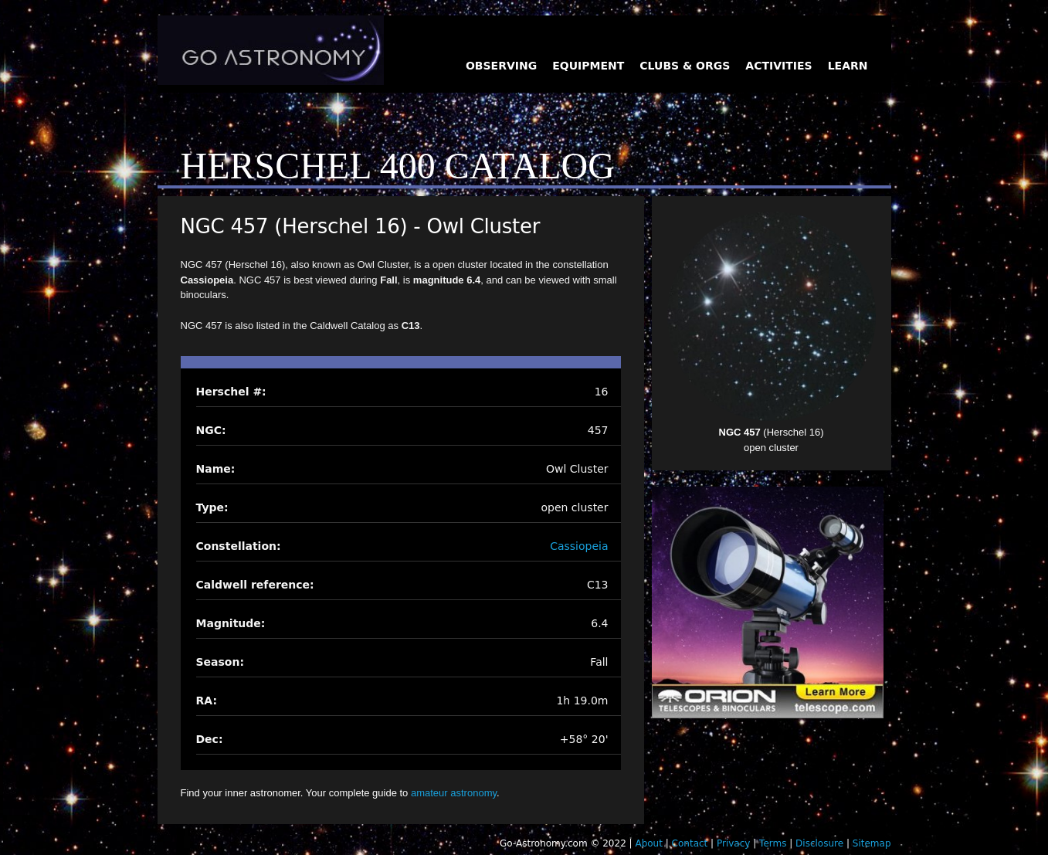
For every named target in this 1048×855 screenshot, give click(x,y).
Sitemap (872, 843)
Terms (772, 843)
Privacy (733, 843)
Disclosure (819, 843)
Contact (690, 843)
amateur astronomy (454, 793)
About (648, 843)
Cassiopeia (579, 546)
